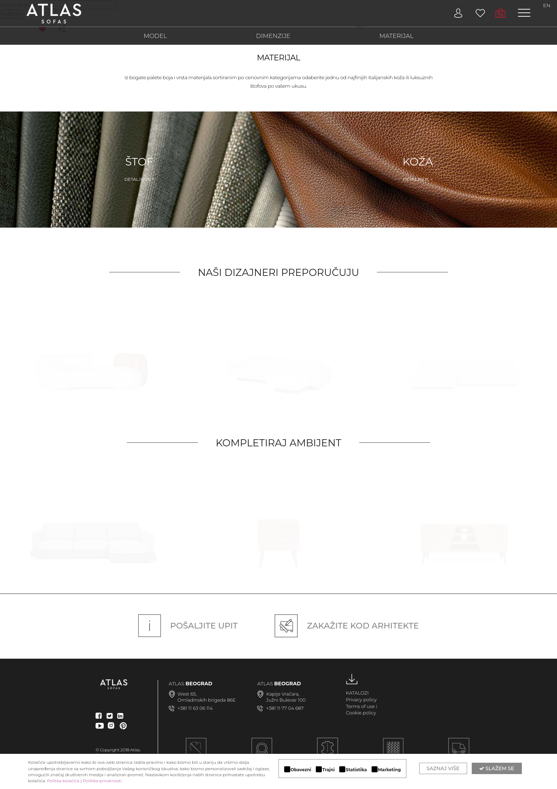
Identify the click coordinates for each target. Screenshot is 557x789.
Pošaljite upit (188, 626)
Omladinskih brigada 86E (207, 700)
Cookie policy (361, 712)
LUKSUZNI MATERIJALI (327, 752)
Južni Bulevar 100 (285, 700)
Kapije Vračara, (282, 694)
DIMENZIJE (273, 35)
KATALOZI (357, 693)
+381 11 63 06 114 (195, 708)
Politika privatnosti (102, 780)
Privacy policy (361, 699)
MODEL (155, 35)
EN (547, 5)
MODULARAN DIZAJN (261, 752)
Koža (417, 168)
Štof (139, 168)
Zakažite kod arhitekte (347, 626)
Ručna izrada (196, 752)
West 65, (187, 694)
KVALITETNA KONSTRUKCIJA (393, 752)
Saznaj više (443, 768)
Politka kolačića (63, 780)
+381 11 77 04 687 (285, 708)
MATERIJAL (396, 35)
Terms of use (360, 706)
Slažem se (496, 768)
